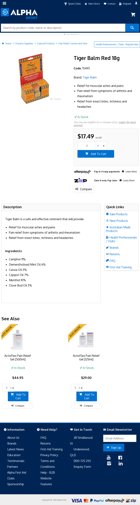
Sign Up (116, 447)
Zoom (57, 98)
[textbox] (63, 28)
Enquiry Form (82, 466)
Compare (86, 189)
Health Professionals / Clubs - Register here (117, 44)
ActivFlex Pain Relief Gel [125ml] (86, 357)
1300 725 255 (82, 461)
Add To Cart (98, 154)
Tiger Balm (90, 77)
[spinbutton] (86, 146)
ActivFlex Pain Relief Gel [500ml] (17, 357)
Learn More (131, 171)
